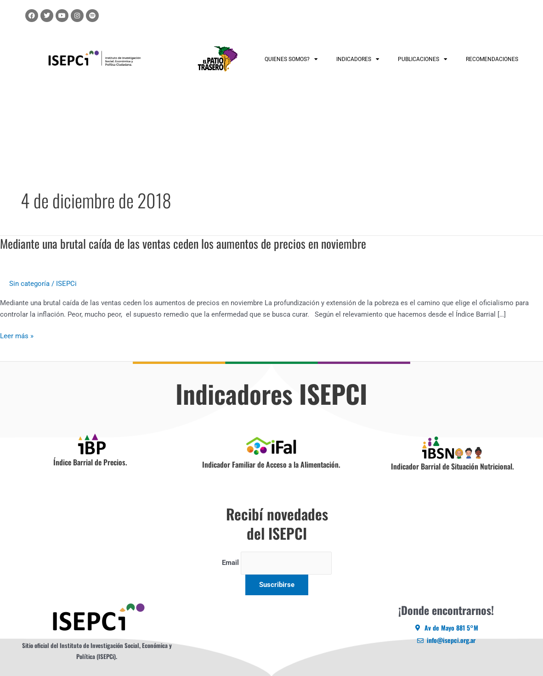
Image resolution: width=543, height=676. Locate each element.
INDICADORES (357, 59)
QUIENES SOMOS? (291, 59)
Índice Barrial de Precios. (90, 462)
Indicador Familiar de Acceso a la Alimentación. (271, 464)
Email (230, 563)
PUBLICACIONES (422, 59)
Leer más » (17, 336)
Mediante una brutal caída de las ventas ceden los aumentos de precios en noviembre (183, 243)
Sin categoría (29, 283)
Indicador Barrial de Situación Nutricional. (452, 466)
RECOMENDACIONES (492, 59)
